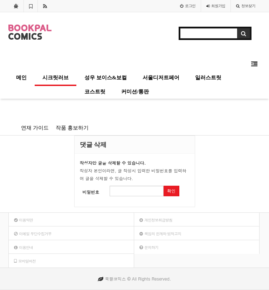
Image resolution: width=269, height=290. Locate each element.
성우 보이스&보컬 (105, 77)
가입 (215, 5)
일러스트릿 (208, 77)
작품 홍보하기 (72, 128)
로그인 (187, 5)
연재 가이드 (35, 128)
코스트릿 (94, 91)
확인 (171, 191)
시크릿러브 (55, 77)
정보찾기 (245, 5)
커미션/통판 (135, 91)
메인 (21, 77)
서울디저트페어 (161, 77)
